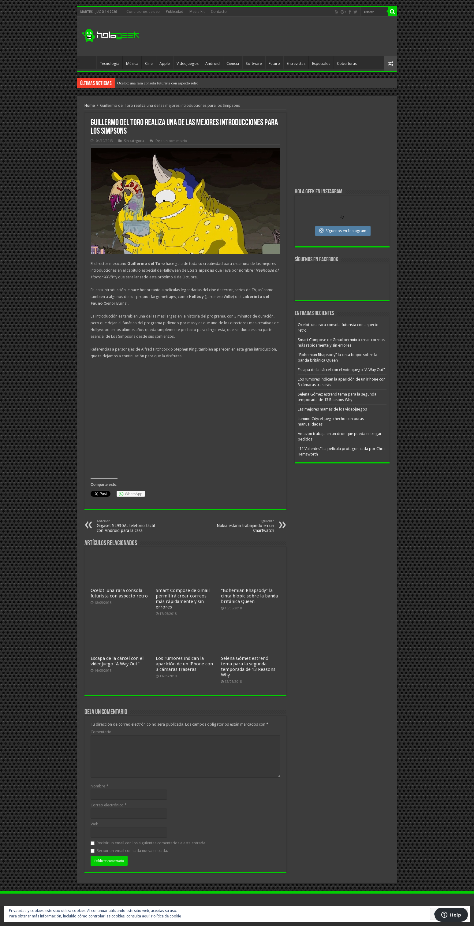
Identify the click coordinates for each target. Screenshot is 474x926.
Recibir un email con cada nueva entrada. (132, 850)
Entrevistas (296, 63)
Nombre (99, 786)
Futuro (274, 63)
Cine (149, 63)
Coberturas (347, 63)
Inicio (88, 62)
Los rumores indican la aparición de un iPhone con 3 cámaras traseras (184, 664)
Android (212, 63)
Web (95, 824)
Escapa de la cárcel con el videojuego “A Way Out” (117, 661)
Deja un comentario (171, 141)
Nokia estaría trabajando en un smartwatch (242, 526)
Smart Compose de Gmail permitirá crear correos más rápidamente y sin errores (183, 599)
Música (132, 63)
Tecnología (109, 63)
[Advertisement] (281, 36)
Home (89, 105)
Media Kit (197, 11)
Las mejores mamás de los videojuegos (332, 409)
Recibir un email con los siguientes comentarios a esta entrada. (151, 843)
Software (254, 63)
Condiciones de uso (143, 11)
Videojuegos (188, 63)
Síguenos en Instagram (342, 230)
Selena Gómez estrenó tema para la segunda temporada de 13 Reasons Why (248, 667)
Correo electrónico (109, 805)
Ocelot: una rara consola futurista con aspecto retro (157, 83)
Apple (164, 63)
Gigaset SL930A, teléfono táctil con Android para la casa (128, 526)
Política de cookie (166, 916)
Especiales (321, 63)
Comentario (101, 732)
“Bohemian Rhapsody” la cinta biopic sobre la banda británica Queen (249, 596)
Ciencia (232, 63)
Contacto (219, 11)
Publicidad (174, 11)
